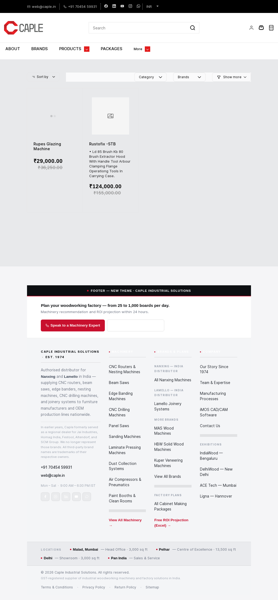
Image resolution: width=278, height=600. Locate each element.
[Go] (191, 20)
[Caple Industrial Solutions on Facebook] (45, 484)
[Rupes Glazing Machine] (55, 103)
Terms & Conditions (57, 574)
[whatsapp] (138, 5)
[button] (43, 64)
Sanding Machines (125, 425)
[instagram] (130, 5)
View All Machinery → (125, 511)
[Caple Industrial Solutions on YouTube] (76, 484)
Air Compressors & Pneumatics (125, 471)
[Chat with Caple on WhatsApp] (86, 484)
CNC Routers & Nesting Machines (124, 358)
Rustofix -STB (102, 131)
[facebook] (106, 5)
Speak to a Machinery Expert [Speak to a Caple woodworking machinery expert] (73, 312)
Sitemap (152, 574)
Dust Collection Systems (122, 455)
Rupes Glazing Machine (47, 133)
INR (149, 5)
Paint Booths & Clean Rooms (122, 487)
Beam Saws (119, 371)
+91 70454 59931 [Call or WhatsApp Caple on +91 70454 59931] (56, 455)
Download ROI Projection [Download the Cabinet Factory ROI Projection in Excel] (135, 312)
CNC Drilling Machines (119, 401)
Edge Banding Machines (121, 385)
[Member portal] (251, 20)
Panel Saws (119, 415)
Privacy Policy (93, 574)
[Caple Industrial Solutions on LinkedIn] (66, 484)
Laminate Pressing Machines (125, 439)
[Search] (137, 20)
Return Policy (125, 574)
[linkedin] (114, 5)
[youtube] (122, 5)
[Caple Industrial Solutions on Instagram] (55, 484)
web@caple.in (53, 463)
